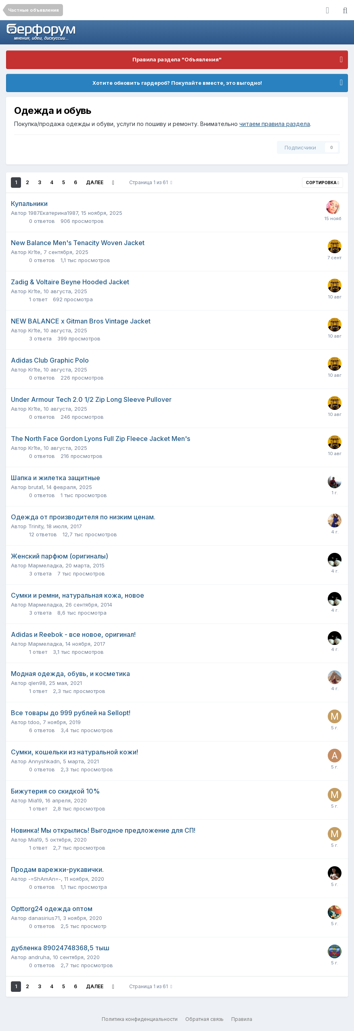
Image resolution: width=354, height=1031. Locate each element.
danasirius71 (44, 918)
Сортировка (322, 182)
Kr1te (34, 252)
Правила (241, 1019)
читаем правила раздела (274, 123)
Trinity (35, 526)
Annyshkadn (44, 761)
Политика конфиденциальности (140, 1019)
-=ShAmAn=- (44, 879)
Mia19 (35, 800)
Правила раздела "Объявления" (177, 59)
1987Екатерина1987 (53, 213)
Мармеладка (45, 565)
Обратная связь (204, 1019)
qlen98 (37, 683)
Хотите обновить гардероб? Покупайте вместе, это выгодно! (177, 83)
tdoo (34, 722)
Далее (94, 182)
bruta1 (35, 487)
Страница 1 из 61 (150, 182)
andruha (39, 957)
